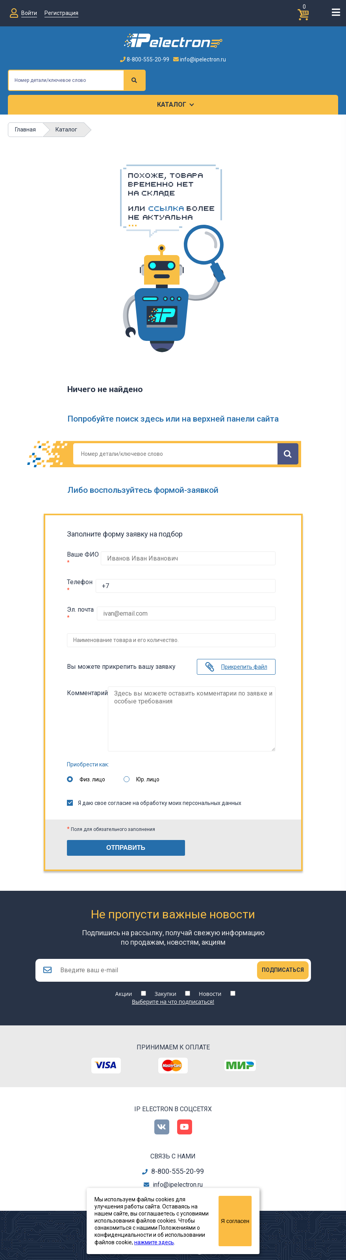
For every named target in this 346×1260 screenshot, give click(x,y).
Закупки (165, 990)
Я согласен (235, 1221)
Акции (123, 990)
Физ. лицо (92, 773)
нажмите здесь (154, 1242)
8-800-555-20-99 (144, 59)
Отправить (125, 841)
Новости (210, 990)
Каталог (171, 104)
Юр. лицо (147, 773)
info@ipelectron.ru (199, 59)
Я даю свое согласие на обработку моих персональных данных (154, 797)
